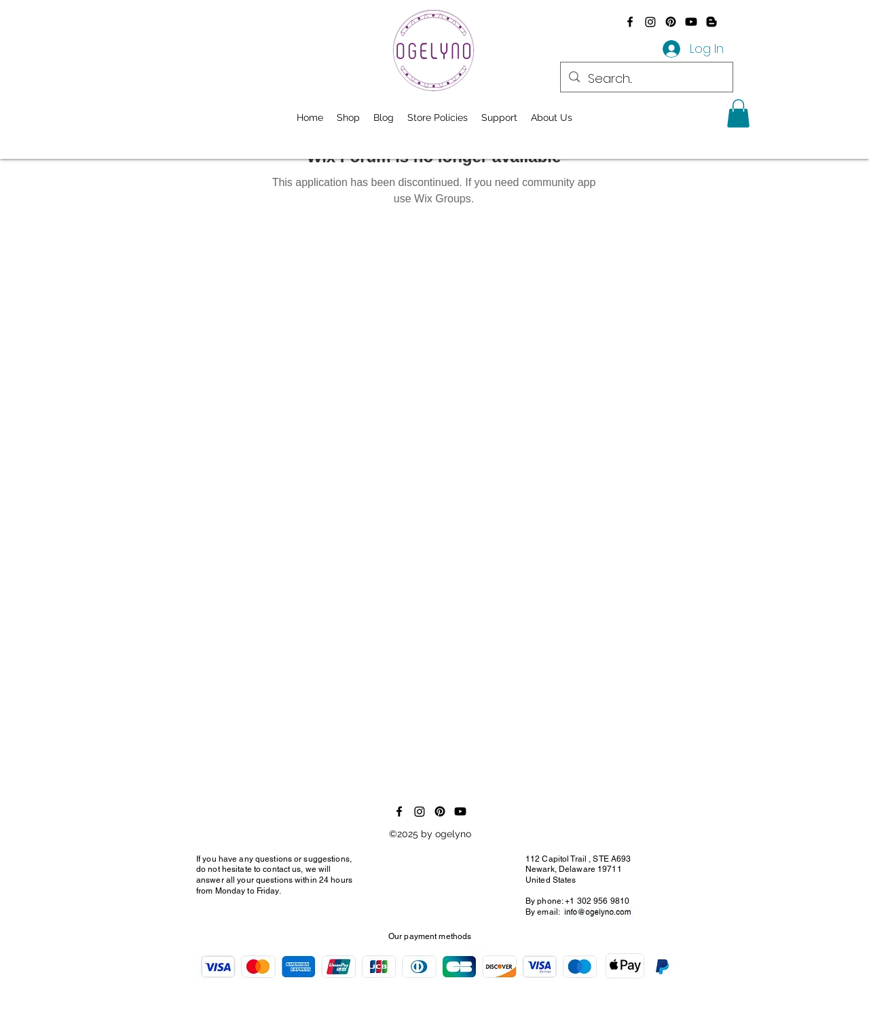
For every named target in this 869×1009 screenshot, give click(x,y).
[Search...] (646, 78)
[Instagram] (650, 22)
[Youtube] (691, 22)
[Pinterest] (671, 22)
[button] (738, 113)
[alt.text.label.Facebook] (630, 22)
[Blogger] (711, 22)
